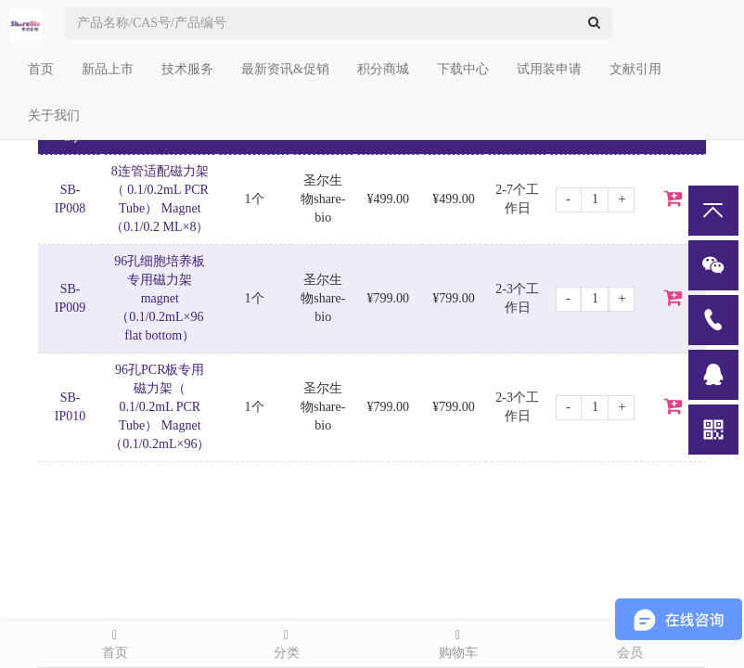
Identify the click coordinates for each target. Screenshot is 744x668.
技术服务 (187, 69)
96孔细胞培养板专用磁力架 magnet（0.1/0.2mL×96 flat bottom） (159, 298)
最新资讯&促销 (285, 69)
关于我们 (54, 115)
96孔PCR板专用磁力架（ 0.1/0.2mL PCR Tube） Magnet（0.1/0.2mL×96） (159, 407)
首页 (41, 69)
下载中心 (463, 69)
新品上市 (108, 69)
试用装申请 (549, 69)
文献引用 (635, 69)
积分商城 (383, 69)
